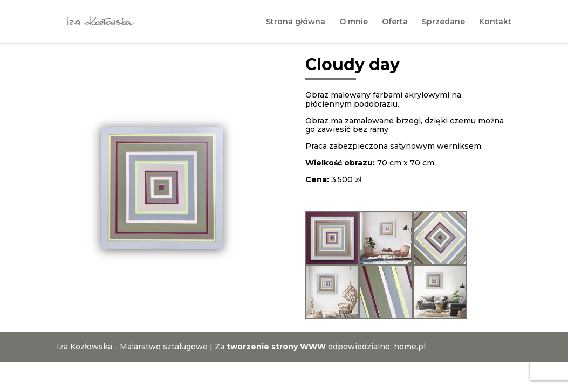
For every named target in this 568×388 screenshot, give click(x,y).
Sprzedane (443, 22)
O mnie (353, 22)
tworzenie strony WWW (276, 346)
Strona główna (295, 22)
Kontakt (495, 22)
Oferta (395, 22)
